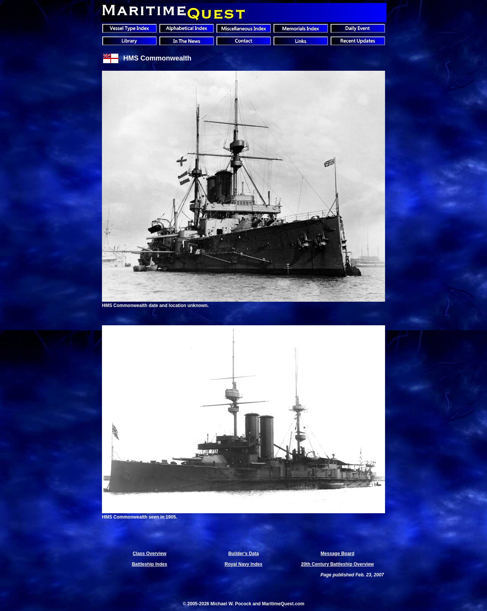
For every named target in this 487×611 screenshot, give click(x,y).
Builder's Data (243, 553)
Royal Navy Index (243, 564)
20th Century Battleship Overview (337, 564)
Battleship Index (149, 564)
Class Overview (150, 553)
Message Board (338, 553)
